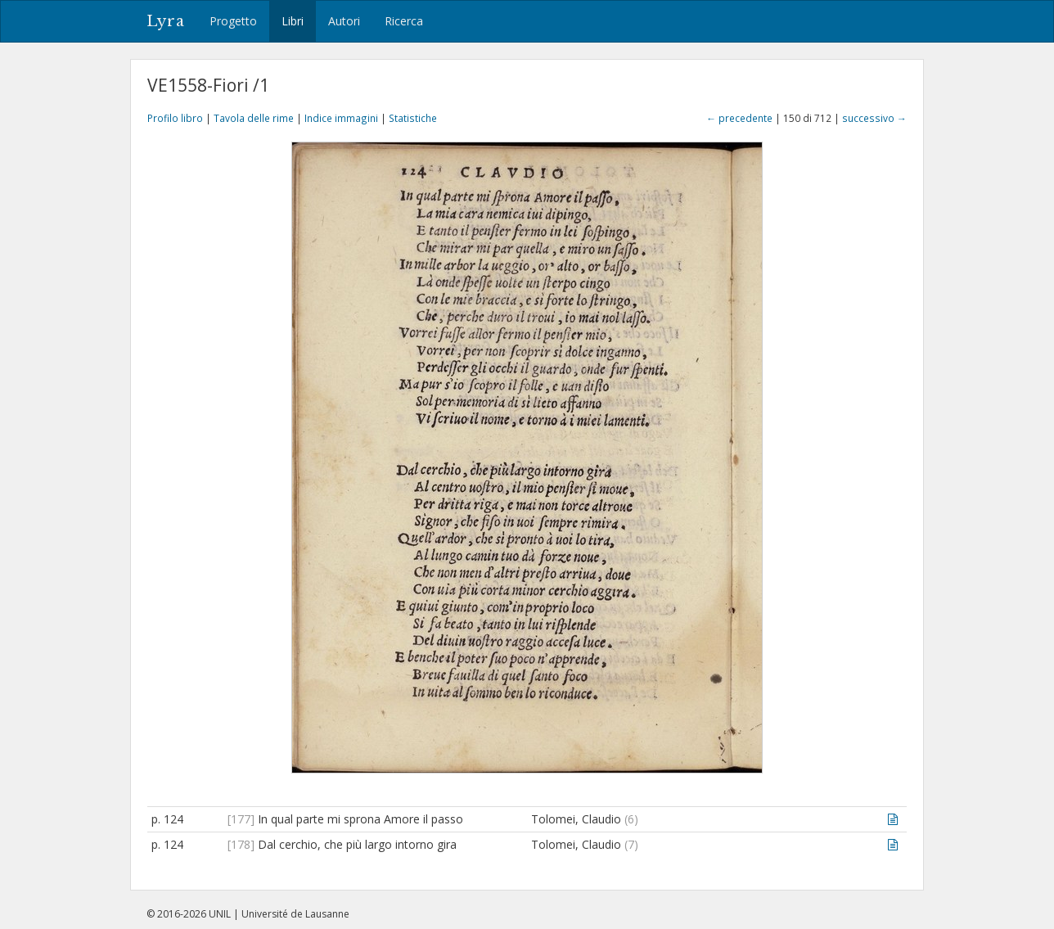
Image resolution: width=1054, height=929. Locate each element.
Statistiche (413, 117)
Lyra (165, 21)
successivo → (874, 117)
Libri (293, 21)
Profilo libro (175, 117)
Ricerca (404, 21)
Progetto (233, 21)
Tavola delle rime (254, 117)
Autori (344, 21)
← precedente (739, 117)
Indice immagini (341, 117)
